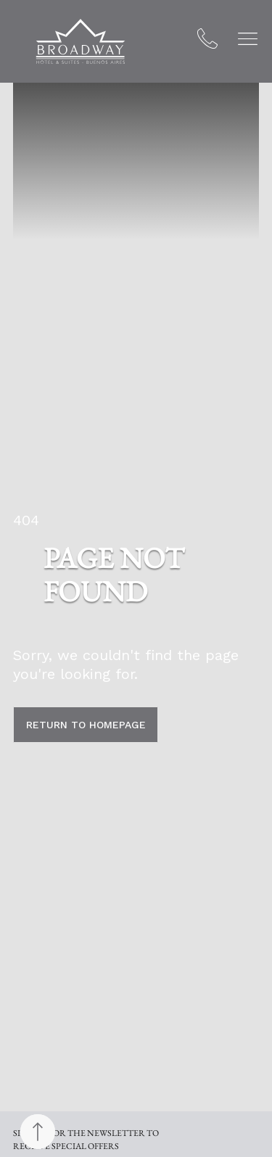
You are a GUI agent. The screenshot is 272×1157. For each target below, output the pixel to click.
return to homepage (86, 724)
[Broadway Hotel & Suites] (81, 41)
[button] (247, 39)
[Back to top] (37, 1131)
